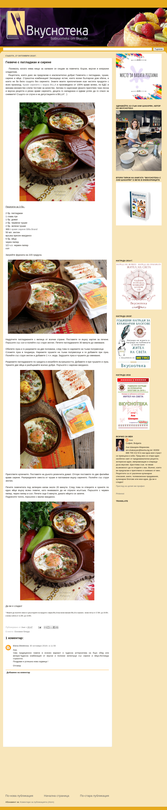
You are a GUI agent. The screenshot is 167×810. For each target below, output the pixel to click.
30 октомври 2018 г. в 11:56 (43, 646)
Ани (131, 440)
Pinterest (120, 493)
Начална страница (56, 795)
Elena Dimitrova (21, 646)
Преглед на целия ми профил (130, 486)
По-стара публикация (94, 795)
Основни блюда (22, 631)
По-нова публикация (19, 795)
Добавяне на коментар (18, 672)
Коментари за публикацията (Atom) (37, 802)
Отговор (17, 666)
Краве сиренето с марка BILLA (39, 84)
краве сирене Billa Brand (24, 229)
